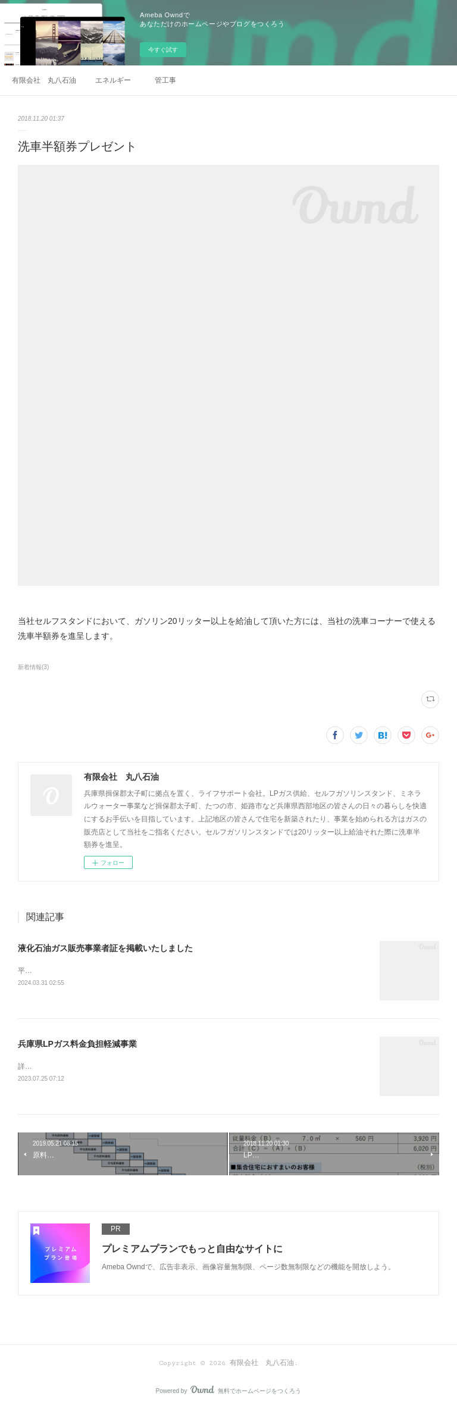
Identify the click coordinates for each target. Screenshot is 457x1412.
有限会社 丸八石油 (44, 80)
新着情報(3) (33, 667)
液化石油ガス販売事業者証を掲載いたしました (105, 948)
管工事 (165, 80)
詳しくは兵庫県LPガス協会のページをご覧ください (101, 1067)
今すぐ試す (163, 49)
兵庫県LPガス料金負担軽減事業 (77, 1044)
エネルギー (113, 80)
